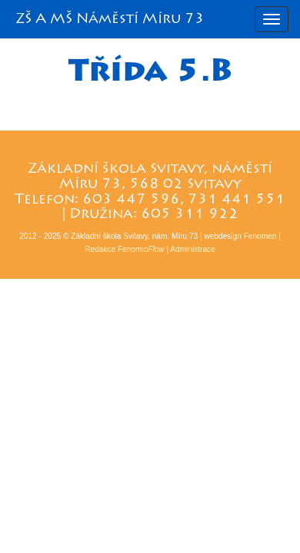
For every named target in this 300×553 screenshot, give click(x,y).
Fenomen (260, 236)
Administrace (192, 249)
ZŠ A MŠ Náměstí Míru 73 (110, 19)
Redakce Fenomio (124, 249)
